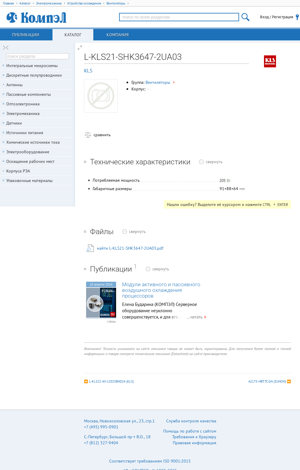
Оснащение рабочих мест (30, 161)
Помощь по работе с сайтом (189, 431)
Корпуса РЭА (18, 171)
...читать (197, 317)
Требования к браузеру (194, 436)
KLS (88, 70)
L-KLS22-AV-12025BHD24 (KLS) (111, 381)
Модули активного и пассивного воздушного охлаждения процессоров (161, 290)
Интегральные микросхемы (32, 65)
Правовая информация (194, 442)
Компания (117, 34)
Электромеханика (23, 113)
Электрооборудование (27, 151)
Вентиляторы (161, 82)
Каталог (72, 34)
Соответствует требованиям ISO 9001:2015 (150, 461)
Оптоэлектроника (23, 104)
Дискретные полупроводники (34, 75)
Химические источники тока (33, 142)
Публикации (25, 34)
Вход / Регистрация (276, 16)
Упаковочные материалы (29, 180)
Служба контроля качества (191, 421)
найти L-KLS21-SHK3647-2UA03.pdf (130, 248)
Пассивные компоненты (28, 94)
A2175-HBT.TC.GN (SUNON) (267, 381)
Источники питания (24, 132)
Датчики (14, 123)
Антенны (14, 84)
